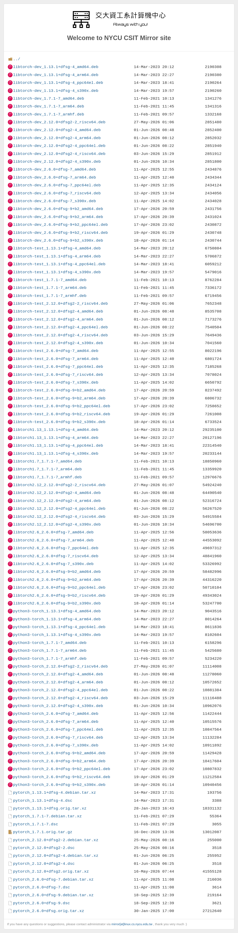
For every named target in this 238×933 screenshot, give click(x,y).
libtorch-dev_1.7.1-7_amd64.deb (48, 98)
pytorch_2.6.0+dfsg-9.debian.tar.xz (53, 895)
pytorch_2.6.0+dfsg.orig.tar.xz (48, 911)
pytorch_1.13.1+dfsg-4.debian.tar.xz (54, 792)
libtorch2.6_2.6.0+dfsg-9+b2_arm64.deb (57, 579)
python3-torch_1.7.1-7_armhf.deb (49, 658)
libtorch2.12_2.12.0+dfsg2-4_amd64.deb (57, 493)
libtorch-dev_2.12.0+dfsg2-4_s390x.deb (57, 161)
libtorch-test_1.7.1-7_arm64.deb (49, 288)
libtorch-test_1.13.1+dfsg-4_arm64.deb (57, 256)
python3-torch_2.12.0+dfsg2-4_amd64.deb (58, 674)
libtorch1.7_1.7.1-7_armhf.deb (47, 477)
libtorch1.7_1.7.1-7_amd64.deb (47, 461)
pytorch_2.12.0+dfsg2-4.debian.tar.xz (55, 855)
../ (16, 59)
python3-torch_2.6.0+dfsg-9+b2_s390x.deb (59, 785)
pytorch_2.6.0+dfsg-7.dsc (41, 887)
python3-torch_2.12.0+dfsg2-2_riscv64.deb (60, 666)
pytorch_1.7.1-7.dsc (35, 824)
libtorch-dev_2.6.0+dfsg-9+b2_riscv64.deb (60, 232)
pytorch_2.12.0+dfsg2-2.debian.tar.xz (55, 840)
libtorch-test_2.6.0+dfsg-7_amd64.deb (55, 351)
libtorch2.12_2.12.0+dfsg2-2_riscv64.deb (59, 485)
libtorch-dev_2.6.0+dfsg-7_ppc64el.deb (57, 185)
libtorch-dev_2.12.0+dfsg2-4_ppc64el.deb (59, 146)
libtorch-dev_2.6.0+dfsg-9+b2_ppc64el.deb (60, 224)
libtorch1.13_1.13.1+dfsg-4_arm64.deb (55, 438)
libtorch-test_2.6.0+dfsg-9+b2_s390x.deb (59, 422)
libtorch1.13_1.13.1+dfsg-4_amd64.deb (55, 429)
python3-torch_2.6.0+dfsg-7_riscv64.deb (58, 737)
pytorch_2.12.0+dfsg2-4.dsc (43, 863)
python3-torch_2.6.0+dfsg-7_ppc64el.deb (58, 729)
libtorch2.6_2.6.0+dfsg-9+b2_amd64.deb (57, 571)
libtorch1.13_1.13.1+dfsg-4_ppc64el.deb (58, 445)
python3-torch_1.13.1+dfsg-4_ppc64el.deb (59, 627)
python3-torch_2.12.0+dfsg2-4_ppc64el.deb (60, 690)
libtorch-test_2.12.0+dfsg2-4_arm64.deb (58, 319)
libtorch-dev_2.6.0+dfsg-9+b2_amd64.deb (58, 209)
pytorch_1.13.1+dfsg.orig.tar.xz (49, 808)
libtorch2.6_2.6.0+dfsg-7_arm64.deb (53, 540)
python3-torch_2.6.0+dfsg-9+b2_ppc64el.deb (61, 769)
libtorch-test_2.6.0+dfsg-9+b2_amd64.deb (59, 390)
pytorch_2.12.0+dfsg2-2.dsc (43, 848)
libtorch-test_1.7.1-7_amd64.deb (49, 280)
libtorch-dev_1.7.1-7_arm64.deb (48, 106)
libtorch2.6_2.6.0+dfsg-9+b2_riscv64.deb (59, 595)
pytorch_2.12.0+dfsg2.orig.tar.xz (51, 871)
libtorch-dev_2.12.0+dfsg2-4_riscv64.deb (59, 154)
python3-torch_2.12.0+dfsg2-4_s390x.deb (58, 706)
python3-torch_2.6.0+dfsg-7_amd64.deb (55, 713)
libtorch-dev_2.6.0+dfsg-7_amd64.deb (54, 169)
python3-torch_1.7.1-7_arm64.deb (49, 650)
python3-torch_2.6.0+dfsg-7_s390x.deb (55, 745)
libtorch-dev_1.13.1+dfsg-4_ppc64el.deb (58, 82)
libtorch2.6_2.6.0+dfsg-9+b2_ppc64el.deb (59, 587)
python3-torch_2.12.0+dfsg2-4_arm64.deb (58, 682)
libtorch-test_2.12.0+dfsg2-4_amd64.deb (58, 311)
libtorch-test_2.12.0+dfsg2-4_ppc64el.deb (60, 327)
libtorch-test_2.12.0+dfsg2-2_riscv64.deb (60, 303)
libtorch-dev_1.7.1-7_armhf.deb (48, 114)
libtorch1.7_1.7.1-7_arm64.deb (47, 469)
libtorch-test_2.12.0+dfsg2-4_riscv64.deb (60, 335)
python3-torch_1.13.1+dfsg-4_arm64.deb (57, 619)
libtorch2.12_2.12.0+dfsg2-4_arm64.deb (57, 501)
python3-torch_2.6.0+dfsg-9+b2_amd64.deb (59, 753)
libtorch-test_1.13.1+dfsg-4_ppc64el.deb (59, 264)
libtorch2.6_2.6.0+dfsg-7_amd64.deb (53, 532)
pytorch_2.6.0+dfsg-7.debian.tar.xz (53, 879)
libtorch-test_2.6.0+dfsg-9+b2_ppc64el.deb (61, 406)
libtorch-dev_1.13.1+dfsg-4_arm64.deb (55, 75)
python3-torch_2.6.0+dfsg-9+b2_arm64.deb (59, 761)
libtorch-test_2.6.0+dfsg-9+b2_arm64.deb (59, 398)
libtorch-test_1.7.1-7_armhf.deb (49, 296)
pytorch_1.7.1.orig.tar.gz (42, 832)
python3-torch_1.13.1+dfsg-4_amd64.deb (57, 611)
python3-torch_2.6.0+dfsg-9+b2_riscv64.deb (61, 777)
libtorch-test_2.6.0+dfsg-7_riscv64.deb (58, 374)
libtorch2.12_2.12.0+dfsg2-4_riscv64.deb (59, 516)
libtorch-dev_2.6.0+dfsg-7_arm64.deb (54, 177)
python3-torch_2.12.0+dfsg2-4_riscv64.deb (60, 698)
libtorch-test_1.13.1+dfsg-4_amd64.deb (57, 248)
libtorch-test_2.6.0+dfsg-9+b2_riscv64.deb (61, 414)
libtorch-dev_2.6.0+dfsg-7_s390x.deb (54, 201)
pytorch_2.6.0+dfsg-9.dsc (41, 903)
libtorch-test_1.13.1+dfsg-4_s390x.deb (57, 272)
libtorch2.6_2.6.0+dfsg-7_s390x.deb (53, 564)
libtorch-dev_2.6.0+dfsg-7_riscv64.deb (57, 193)
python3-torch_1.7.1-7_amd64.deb (49, 643)
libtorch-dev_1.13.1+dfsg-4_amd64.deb (55, 67)
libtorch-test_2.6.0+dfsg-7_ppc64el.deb (58, 366)
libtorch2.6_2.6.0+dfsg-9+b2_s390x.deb (57, 603)
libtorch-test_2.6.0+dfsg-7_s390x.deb (55, 382)
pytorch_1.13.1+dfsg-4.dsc (42, 800)
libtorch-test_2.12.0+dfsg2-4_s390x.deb (58, 343)
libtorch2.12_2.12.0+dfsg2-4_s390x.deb (57, 524)
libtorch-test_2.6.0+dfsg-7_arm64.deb (55, 359)
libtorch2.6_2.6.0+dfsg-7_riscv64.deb (55, 556)
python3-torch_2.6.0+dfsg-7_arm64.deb (55, 721)
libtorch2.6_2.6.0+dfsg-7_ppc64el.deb (55, 548)
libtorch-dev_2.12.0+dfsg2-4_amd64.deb (57, 130)
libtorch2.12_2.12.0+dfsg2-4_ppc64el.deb (59, 508)
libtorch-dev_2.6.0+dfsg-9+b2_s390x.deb (58, 240)
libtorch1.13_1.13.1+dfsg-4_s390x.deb (55, 453)
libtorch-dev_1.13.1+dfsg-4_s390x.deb (55, 90)
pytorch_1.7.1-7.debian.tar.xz (47, 816)
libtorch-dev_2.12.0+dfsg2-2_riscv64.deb (59, 122)
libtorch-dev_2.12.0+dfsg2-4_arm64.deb (57, 138)
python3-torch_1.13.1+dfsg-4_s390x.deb (57, 635)
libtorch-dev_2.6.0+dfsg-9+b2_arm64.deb (58, 217)
